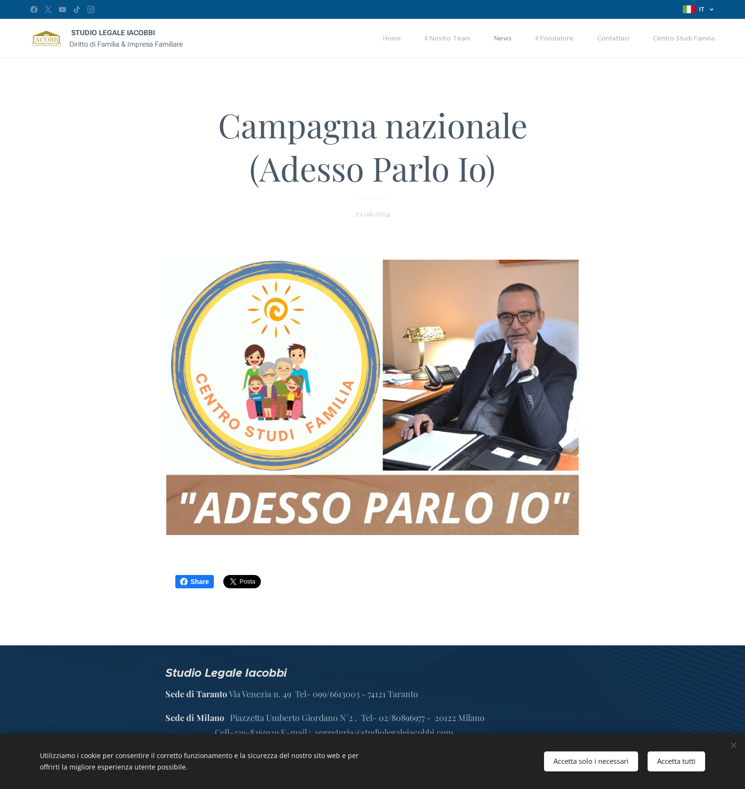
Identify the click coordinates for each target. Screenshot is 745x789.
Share (194, 581)
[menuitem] (397, 38)
